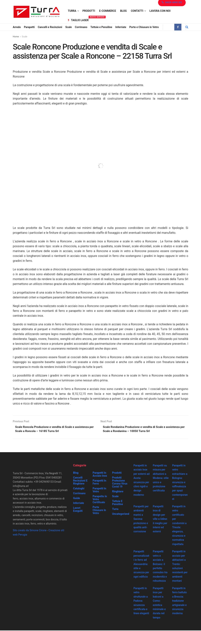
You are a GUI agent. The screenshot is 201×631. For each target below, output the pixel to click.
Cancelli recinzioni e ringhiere (80, 481)
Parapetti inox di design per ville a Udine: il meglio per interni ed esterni (160, 519)
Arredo (17, 27)
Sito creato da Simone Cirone (29, 530)
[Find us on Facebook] (177, 27)
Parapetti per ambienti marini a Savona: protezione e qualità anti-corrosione (141, 519)
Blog (123, 10)
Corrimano (81, 27)
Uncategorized (120, 514)
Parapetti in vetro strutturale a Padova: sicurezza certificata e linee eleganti (141, 601)
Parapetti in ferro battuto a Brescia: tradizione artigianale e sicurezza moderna (179, 601)
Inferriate (120, 27)
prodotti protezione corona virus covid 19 (119, 483)
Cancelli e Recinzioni (50, 27)
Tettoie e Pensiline (101, 27)
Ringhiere (117, 491)
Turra (72, 10)
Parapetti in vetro (99, 490)
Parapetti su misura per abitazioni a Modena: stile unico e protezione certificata (161, 479)
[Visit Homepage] (36, 11)
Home (16, 36)
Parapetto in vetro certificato (100, 499)
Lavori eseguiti (78, 510)
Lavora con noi (160, 10)
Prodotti (88, 10)
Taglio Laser (78, 20)
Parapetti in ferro (99, 483)
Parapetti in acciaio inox (100, 475)
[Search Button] (187, 27)
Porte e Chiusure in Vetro (144, 27)
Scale (68, 27)
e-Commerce (107, 10)
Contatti (137, 10)
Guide (76, 498)
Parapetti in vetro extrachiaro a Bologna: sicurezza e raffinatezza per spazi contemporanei (180, 483)
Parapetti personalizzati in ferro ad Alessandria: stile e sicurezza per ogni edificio (141, 564)
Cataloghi (78, 488)
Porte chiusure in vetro (99, 510)
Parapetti (29, 27)
